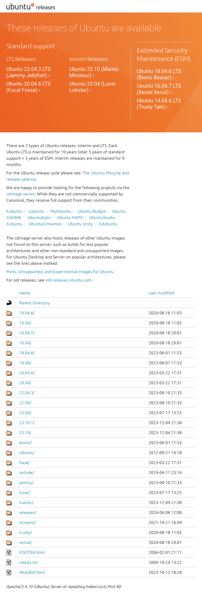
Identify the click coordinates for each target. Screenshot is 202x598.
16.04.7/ (27, 332)
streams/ (27, 522)
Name (24, 292)
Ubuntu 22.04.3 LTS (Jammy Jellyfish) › (28, 72)
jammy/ (26, 482)
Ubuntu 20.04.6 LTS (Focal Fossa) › (28, 87)
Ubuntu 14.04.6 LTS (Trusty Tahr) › (159, 104)
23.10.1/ (27, 422)
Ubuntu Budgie (92, 211)
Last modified (161, 292)
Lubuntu (36, 211)
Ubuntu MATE (70, 217)
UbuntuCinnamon (45, 223)
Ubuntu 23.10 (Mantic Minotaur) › (94, 72)
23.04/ (25, 412)
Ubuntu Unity (80, 223)
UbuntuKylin (39, 217)
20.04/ (25, 382)
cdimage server (20, 193)
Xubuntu (14, 223)
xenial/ (25, 542)
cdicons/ (26, 452)
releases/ (27, 512)
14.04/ (25, 322)
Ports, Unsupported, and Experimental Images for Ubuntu (60, 271)
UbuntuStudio (102, 217)
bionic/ (25, 442)
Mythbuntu (60, 211)
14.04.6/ (27, 312)
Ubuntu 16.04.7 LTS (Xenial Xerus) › (159, 89)
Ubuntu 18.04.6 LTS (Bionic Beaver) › (159, 74)
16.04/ (25, 342)
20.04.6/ (27, 372)
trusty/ (25, 532)
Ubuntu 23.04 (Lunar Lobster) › (92, 87)
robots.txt (28, 562)
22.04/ (25, 402)
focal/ (24, 462)
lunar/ (24, 492)
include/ (26, 472)
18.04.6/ (27, 352)
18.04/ (25, 362)
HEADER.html (32, 572)
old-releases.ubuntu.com (69, 280)
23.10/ (25, 432)
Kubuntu (14, 211)
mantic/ (26, 502)
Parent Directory (34, 302)
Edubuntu (108, 223)
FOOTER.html (32, 552)
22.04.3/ (27, 392)
